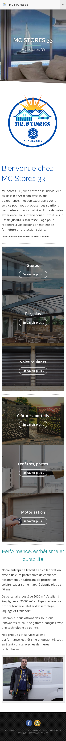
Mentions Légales (38, 733)
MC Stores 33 (34, 4)
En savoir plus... (33, 274)
